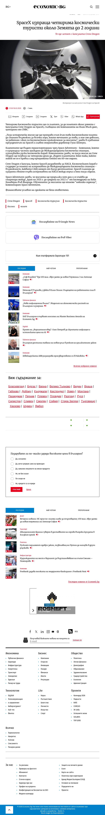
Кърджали (40, 391)
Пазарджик (15, 396)
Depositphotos (58, 813)
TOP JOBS (77, 720)
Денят (22, 516)
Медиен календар (26, 794)
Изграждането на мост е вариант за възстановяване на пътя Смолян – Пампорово (56, 559)
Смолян (41, 401)
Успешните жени (80, 713)
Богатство (45, 703)
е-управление (13, 703)
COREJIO (77, 706)
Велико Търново (60, 386)
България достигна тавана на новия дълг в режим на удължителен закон (60, 344)
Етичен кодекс (25, 779)
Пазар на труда (14, 683)
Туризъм (11, 680)
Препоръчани (82, 268)
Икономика (12, 653)
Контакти (23, 776)
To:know (11, 740)
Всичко (10, 727)
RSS (73, 631)
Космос (11, 206)
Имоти (43, 676)
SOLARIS (77, 717)
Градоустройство (80, 676)
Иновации (45, 665)
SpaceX (28, 201)
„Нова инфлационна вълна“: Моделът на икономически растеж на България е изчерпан (56, 304)
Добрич (26, 391)
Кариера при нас (25, 783)
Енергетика (49, 605)
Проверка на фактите (28, 769)
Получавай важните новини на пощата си (49, 638)
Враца (88, 386)
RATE (75, 703)
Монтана (83, 391)
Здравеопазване (80, 672)
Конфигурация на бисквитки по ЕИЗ (33, 790)
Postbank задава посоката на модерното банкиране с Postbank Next (55, 571)
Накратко (12, 736)
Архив (28, 489)
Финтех (11, 713)
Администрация (80, 683)
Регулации (45, 680)
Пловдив (55, 396)
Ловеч (71, 391)
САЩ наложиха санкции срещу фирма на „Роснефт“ (55, 610)
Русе (80, 396)
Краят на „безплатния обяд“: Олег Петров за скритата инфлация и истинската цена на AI (56, 331)
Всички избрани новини (85, 366)
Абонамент (23, 772)
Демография (79, 665)
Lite (40, 690)
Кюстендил (57, 391)
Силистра (14, 401)
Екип (63, 769)
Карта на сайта (68, 772)
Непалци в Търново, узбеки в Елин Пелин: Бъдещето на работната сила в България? (59, 291)
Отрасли (44, 662)
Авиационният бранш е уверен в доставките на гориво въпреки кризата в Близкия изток (57, 533)
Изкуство (44, 710)
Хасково (15, 406)
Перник (29, 396)
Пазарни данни (14, 747)
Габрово (13, 391)
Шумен (27, 406)
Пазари (44, 669)
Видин (77, 386)
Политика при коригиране (72, 776)
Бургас (31, 386)
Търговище (88, 401)
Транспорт (23, 529)
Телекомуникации (15, 699)
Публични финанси (29, 300)
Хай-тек (11, 710)
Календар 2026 (79, 695)
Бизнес (42, 653)
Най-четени (51, 268)
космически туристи (76, 201)
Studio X (61, 811)
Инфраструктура (25, 555)
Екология (77, 680)
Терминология (14, 733)
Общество (77, 653)
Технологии (12, 690)
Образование (79, 669)
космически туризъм (49, 201)
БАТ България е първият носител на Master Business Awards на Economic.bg (54, 317)
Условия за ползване (70, 783)
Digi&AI (25, 327)
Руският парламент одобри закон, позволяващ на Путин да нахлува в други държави (57, 546)
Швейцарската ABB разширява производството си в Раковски (55, 356)
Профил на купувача (27, 786)
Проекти (76, 690)
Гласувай (16, 489)
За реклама (23, 765)
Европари (12, 662)
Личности (45, 706)
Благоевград (16, 386)
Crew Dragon (14, 201)
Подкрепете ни (68, 786)
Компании (26, 274)
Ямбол (39, 406)
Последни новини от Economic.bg (83, 582)
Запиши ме (77, 640)
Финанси (44, 672)
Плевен (42, 396)
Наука (43, 695)
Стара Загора (69, 401)
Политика (23, 542)
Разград (69, 396)
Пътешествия (46, 699)
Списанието (13, 743)
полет (24, 206)
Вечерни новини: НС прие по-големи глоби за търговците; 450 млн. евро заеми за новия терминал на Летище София (58, 520)
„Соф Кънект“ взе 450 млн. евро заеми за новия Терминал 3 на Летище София (57, 278)
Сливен (28, 401)
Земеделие (12, 676)
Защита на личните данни (72, 765)
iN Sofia (77, 710)
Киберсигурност (14, 706)
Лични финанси (80, 662)
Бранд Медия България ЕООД (73, 779)
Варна (43, 386)
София (53, 401)
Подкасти (77, 699)
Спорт (43, 713)
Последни (22, 268)
